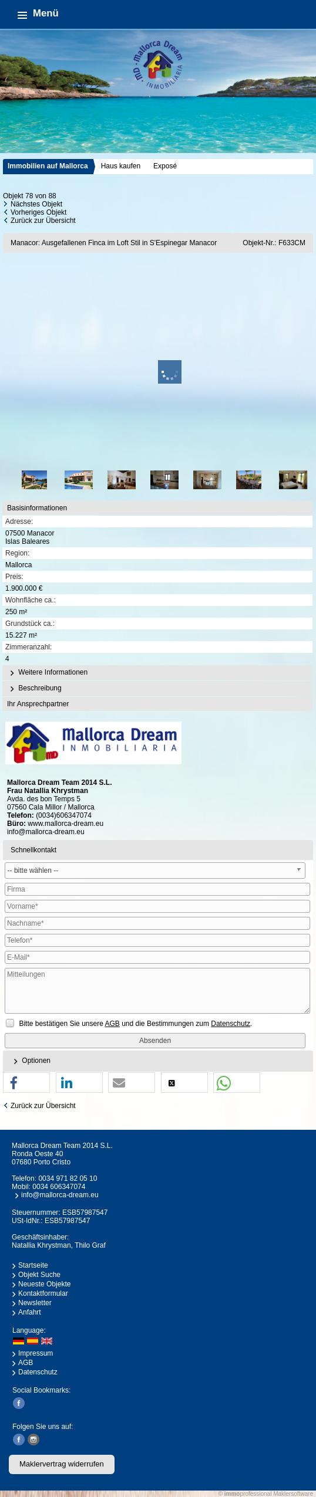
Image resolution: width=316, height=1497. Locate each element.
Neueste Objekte (44, 1284)
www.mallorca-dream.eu (65, 823)
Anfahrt (29, 1312)
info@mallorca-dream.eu (46, 832)
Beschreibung (34, 688)
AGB (25, 1363)
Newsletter (35, 1303)
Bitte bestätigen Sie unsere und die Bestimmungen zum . (135, 1024)
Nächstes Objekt (36, 204)
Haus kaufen (120, 166)
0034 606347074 (58, 1187)
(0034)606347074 (64, 815)
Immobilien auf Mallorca (48, 166)
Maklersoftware (293, 1494)
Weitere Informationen (47, 673)
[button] (26, 1083)
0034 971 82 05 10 (67, 1178)
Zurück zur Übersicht (43, 220)
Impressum (35, 1353)
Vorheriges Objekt (38, 212)
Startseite (33, 1265)
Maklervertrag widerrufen (61, 1463)
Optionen (31, 1061)
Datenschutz (38, 1372)
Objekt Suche (39, 1275)
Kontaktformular (43, 1293)
